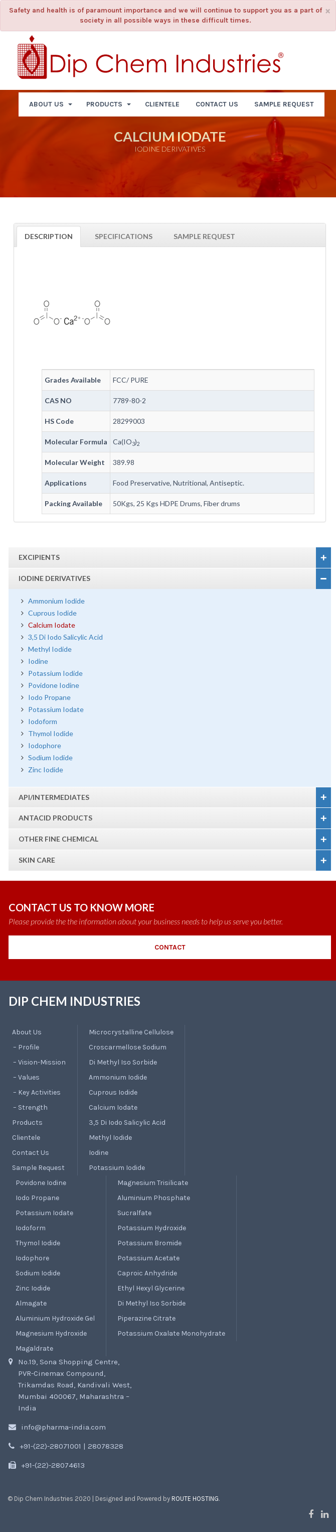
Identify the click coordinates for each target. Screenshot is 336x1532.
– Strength (30, 1107)
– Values (26, 1077)
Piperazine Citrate (146, 1318)
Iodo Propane (49, 697)
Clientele (26, 1137)
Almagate (31, 1303)
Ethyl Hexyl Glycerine (151, 1288)
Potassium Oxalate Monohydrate (171, 1333)
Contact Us (30, 1152)
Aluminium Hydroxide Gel (55, 1318)
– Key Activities (37, 1092)
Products (27, 1122)
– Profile (26, 1047)
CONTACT (170, 947)
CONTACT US (217, 104)
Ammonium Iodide (56, 601)
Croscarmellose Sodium (127, 1047)
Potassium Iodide (55, 673)
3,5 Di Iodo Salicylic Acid (65, 637)
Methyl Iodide (50, 649)
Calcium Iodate (51, 625)
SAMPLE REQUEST (284, 104)
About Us (27, 1032)
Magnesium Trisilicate (152, 1183)
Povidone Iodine (53, 685)
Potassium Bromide (149, 1243)
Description (49, 236)
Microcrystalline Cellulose (131, 1032)
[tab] (170, 557)
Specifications (123, 236)
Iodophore (44, 745)
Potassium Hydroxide (151, 1228)
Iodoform (42, 721)
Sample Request (204, 236)
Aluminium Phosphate (153, 1198)
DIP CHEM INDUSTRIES (74, 1001)
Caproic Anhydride (147, 1273)
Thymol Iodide (50, 733)
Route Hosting (195, 1498)
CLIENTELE (162, 104)
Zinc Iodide (45, 769)
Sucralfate (134, 1213)
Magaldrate (34, 1348)
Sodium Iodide (50, 757)
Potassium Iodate (56, 709)
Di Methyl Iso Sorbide (123, 1062)
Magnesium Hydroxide (51, 1333)
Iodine (38, 661)
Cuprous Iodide (52, 613)
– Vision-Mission (39, 1062)
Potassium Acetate (148, 1258)
